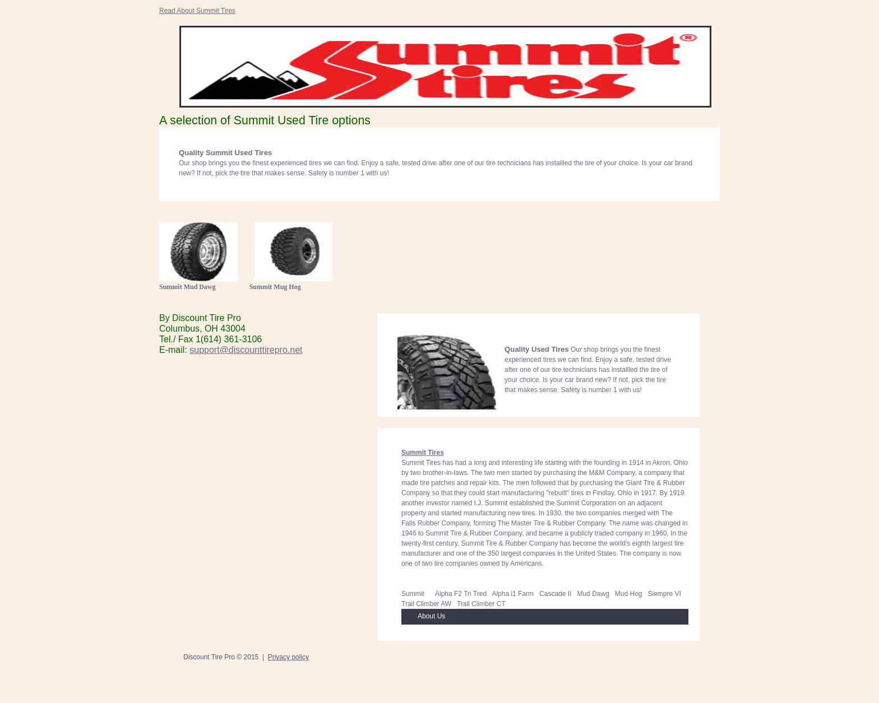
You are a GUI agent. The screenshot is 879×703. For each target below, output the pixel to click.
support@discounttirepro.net (245, 350)
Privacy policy (288, 657)
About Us (431, 616)
